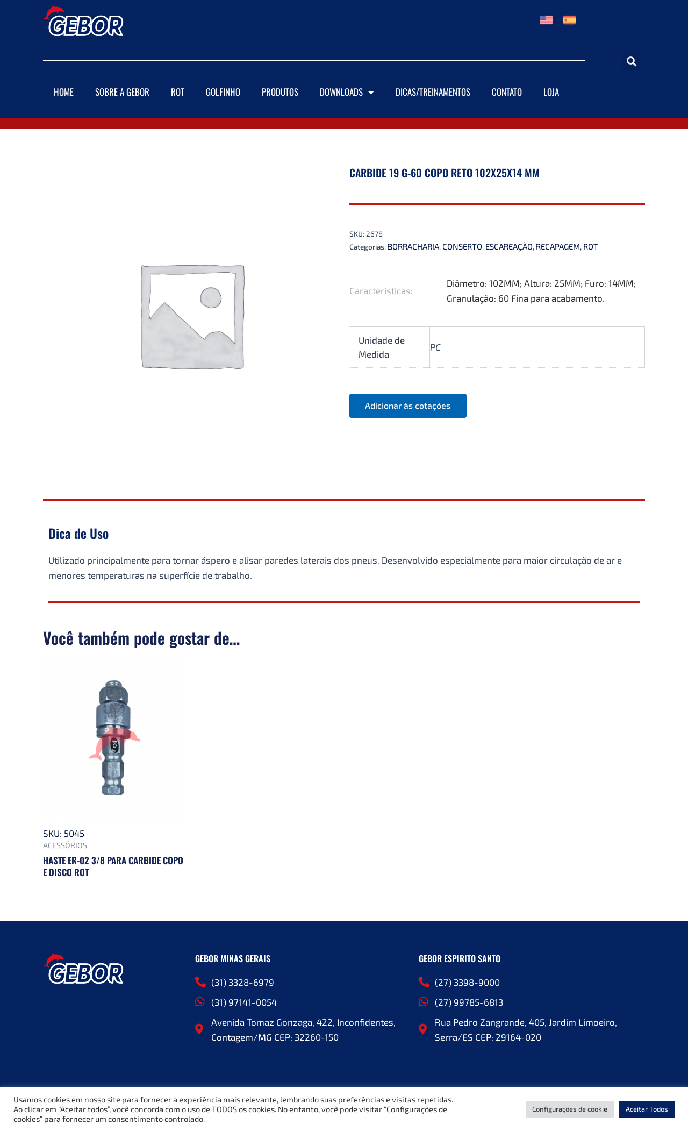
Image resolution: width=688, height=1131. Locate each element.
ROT (177, 91)
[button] (631, 61)
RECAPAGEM (558, 246)
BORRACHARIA (413, 246)
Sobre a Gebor (122, 91)
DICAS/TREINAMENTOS (433, 91)
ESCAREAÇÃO (509, 246)
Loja (551, 91)
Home (64, 91)
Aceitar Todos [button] (647, 1109)
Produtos (280, 91)
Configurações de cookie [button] (569, 1109)
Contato (507, 91)
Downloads (347, 92)
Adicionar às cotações (409, 406)
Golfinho (223, 91)
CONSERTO (462, 246)
